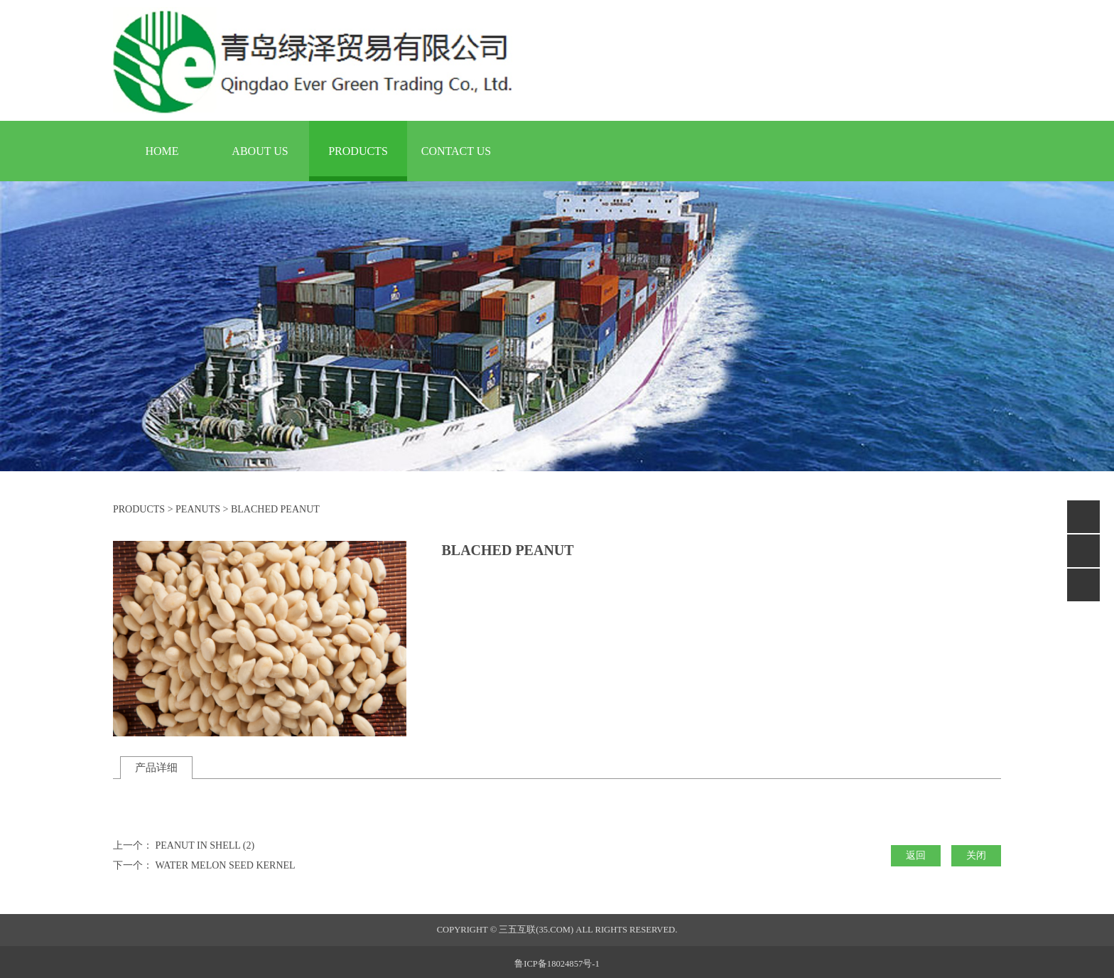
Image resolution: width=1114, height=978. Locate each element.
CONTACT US (456, 151)
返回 (916, 855)
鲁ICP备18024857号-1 (556, 964)
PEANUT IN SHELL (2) (205, 845)
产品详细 (156, 767)
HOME (161, 151)
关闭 (976, 855)
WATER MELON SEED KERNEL (226, 865)
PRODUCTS (358, 151)
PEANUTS (197, 509)
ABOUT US (260, 151)
